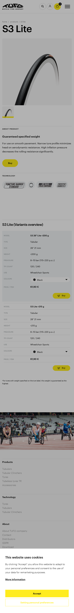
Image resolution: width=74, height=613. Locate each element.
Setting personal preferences (37, 602)
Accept (37, 593)
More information (15, 579)
